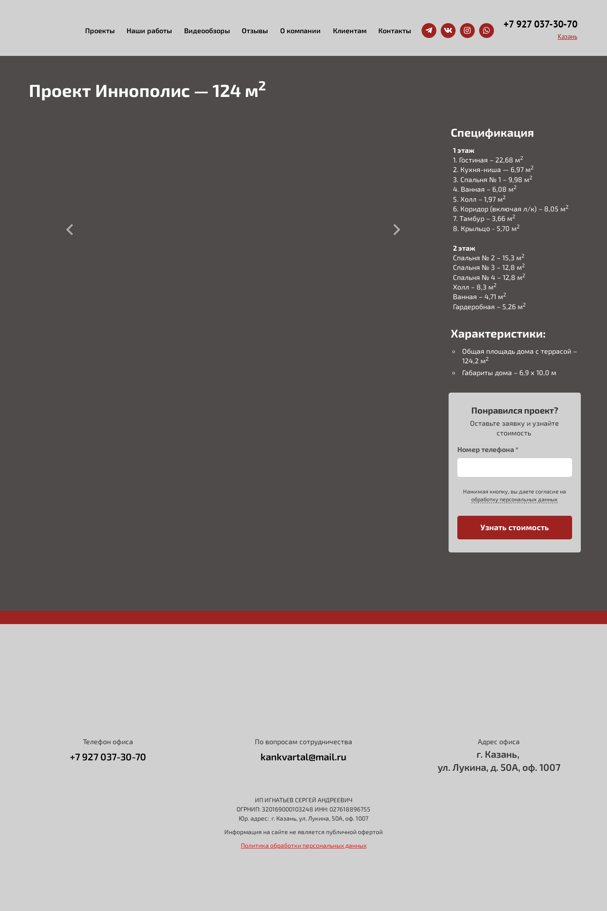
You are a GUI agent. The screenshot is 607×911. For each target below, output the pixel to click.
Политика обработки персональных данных (304, 845)
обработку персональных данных (514, 499)
